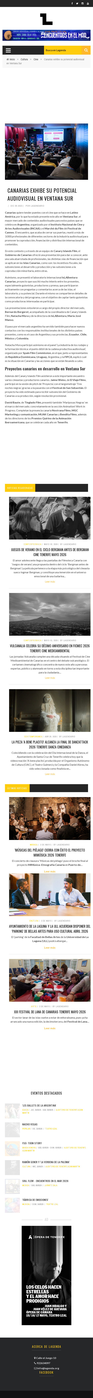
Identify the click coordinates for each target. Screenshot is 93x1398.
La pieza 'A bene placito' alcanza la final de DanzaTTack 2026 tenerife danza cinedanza (50, 744)
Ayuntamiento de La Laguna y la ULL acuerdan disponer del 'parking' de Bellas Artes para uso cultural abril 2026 (50, 929)
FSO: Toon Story (32, 1143)
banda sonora (29, 1147)
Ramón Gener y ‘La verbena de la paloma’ (46, 1162)
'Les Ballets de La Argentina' (39, 1105)
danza (25, 1110)
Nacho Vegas (30, 1124)
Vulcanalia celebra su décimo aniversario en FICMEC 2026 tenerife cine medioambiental (50, 648)
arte (34, 1006)
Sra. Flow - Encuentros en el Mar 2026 (45, 1181)
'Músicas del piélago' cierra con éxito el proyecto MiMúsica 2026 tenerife (50, 853)
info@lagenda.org (48, 1368)
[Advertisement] (46, 93)
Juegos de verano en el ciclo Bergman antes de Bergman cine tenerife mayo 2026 (50, 552)
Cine (36, 59)
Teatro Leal (51, 1129)
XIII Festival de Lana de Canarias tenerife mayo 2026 (50, 1011)
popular (26, 1129)
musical (26, 1204)
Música (34, 844)
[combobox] (67, 50)
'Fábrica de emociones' (35, 1200)
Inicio (12, 59)
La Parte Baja (50, 1185)
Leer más (50, 581)
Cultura (24, 59)
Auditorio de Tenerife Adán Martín (63, 1166)
